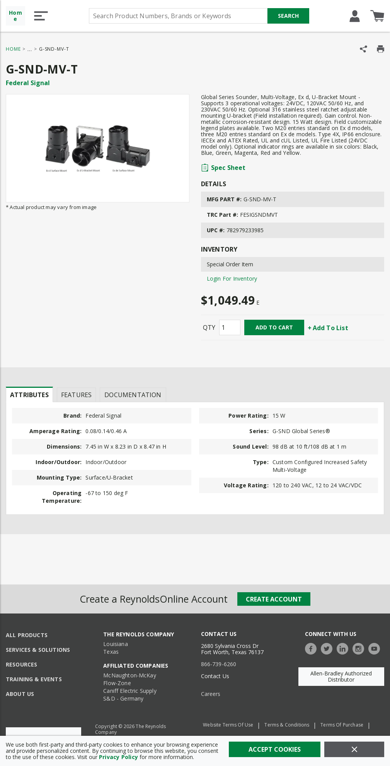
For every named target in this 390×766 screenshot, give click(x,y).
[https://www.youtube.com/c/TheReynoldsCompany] (376, 648)
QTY (209, 327)
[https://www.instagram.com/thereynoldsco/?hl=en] (360, 648)
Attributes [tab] (29, 395)
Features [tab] (76, 395)
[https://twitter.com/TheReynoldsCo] (328, 648)
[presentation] (29, 394)
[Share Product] (363, 49)
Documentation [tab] (132, 395)
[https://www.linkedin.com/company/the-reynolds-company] (344, 648)
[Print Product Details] (380, 49)
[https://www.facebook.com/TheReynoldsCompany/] (312, 648)
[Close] (354, 749)
